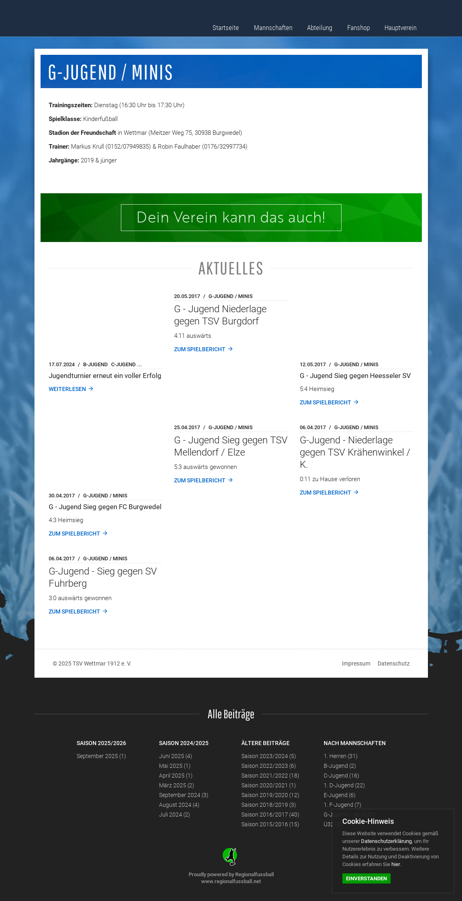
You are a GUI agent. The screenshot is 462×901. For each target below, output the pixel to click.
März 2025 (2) (176, 785)
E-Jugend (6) (340, 795)
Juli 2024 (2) (174, 814)
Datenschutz (394, 663)
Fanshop (364, 25)
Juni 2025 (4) (175, 756)
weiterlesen (67, 389)
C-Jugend (123, 364)
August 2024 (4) (179, 805)
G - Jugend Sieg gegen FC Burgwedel (105, 507)
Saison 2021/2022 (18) (270, 775)
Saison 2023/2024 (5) (268, 756)
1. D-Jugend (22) (344, 785)
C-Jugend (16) (341, 775)
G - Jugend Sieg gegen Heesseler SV (355, 376)
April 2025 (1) (176, 775)
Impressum (356, 663)
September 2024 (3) (183, 795)
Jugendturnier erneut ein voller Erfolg (105, 376)
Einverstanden (366, 878)
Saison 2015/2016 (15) (270, 824)
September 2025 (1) (101, 756)
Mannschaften (285, 25)
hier (395, 864)
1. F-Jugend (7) (342, 805)
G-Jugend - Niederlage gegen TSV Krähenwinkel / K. (355, 452)
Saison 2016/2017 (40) (270, 814)
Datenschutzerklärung (386, 841)
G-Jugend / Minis (230, 296)
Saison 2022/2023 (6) (268, 766)
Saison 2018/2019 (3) (268, 805)
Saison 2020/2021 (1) (268, 785)
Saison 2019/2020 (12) (270, 795)
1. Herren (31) (341, 756)
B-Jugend (95, 364)
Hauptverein (404, 25)
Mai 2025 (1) (175, 766)
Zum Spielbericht (200, 349)
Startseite (242, 25)
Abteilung (328, 25)
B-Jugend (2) (340, 766)
